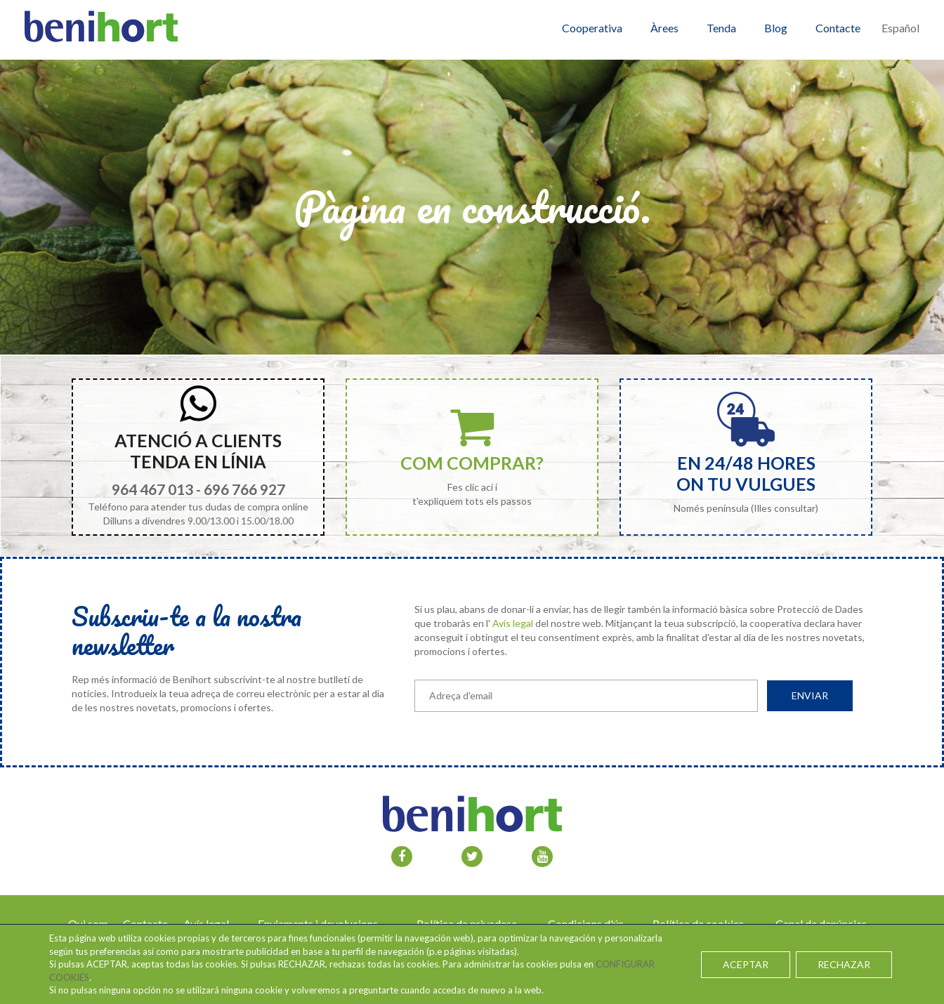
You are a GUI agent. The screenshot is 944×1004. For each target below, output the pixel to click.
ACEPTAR (745, 964)
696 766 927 (244, 489)
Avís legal (512, 623)
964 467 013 (152, 489)
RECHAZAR (844, 964)
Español (900, 27)
